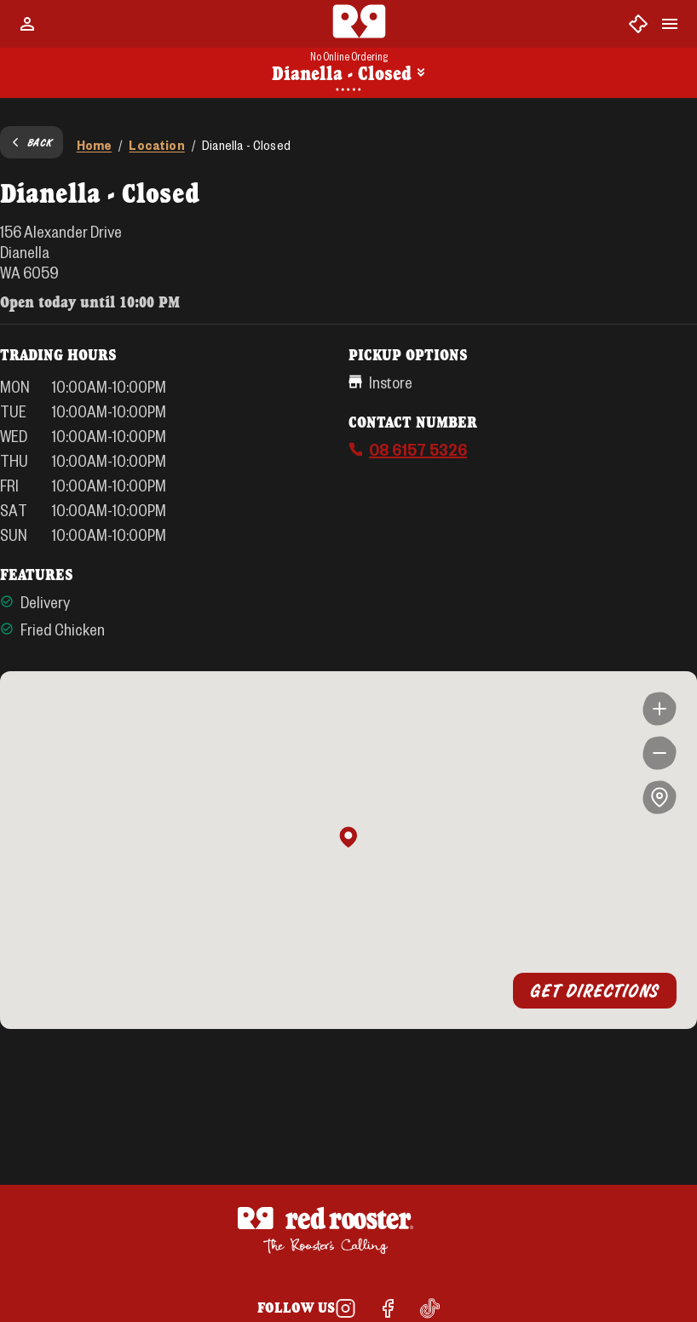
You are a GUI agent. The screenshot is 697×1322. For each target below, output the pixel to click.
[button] (348, 838)
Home (94, 144)
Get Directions (595, 991)
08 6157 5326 (418, 449)
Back (31, 142)
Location (156, 144)
